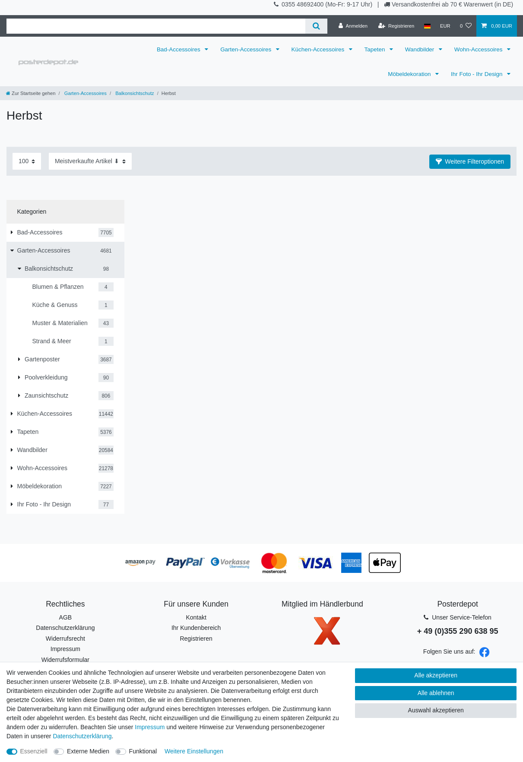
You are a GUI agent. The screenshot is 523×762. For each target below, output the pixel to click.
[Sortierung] (90, 161)
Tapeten (376, 49)
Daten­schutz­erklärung (82, 736)
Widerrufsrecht (65, 638)
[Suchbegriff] (155, 26)
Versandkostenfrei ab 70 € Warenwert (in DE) (452, 4)
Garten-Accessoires (246, 49)
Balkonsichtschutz (134, 93)
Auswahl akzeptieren (436, 710)
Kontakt (196, 617)
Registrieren (196, 638)
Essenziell (34, 751)
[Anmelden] (353, 26)
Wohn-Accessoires (479, 49)
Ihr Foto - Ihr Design (477, 74)
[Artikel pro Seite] (27, 161)
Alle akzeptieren (435, 675)
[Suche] (316, 26)
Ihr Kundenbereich (196, 627)
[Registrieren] (396, 26)
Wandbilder (420, 49)
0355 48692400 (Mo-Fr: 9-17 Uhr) (328, 4)
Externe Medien (88, 751)
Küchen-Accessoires (319, 49)
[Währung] (445, 26)
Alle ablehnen (436, 692)
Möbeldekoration (410, 74)
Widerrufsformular (65, 659)
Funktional (143, 751)
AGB (65, 617)
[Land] (427, 26)
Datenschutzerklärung (65, 627)
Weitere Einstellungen (194, 751)
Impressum (65, 648)
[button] (469, 162)
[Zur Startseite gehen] (30, 93)
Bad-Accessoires (179, 49)
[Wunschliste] (465, 26)
